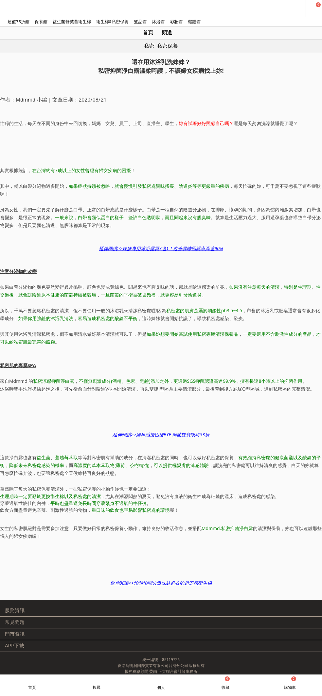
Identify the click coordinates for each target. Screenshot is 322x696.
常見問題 (15, 622)
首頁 (148, 32)
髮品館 (140, 21)
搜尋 (96, 687)
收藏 (226, 683)
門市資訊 (15, 634)
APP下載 (14, 646)
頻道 (167, 32)
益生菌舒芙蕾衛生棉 (72, 21)
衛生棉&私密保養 (112, 21)
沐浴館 (158, 21)
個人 (161, 687)
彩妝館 (176, 21)
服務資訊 (15, 610)
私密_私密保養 (161, 46)
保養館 (41, 21)
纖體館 (194, 21)
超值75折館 (18, 21)
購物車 (290, 683)
